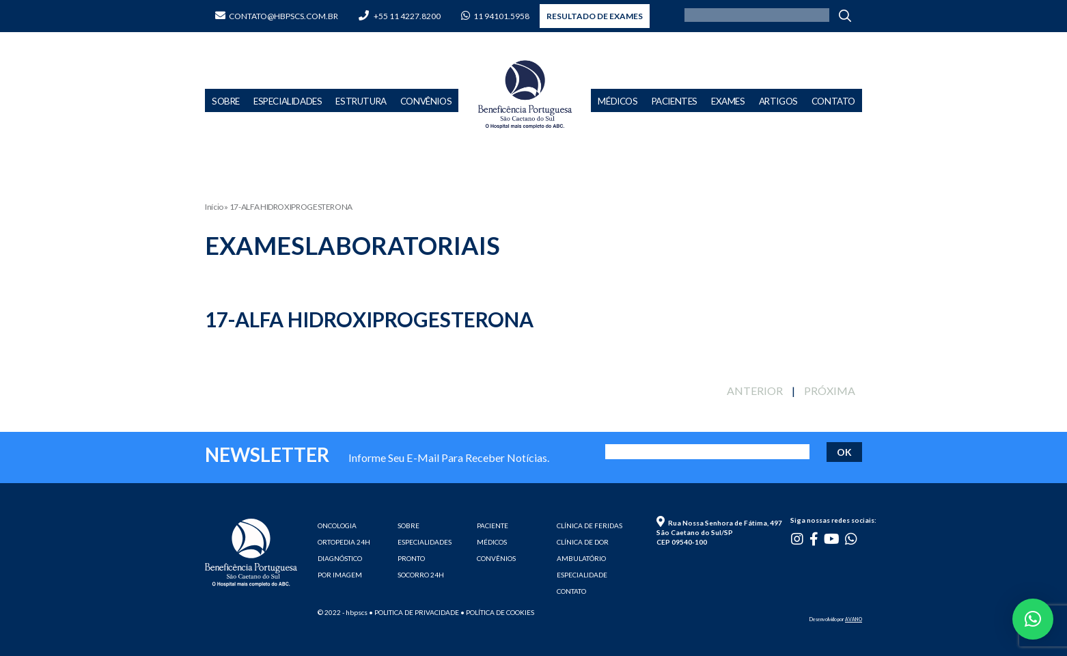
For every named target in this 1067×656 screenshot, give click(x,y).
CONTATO (571, 591)
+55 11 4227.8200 (400, 16)
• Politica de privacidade (414, 612)
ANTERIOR (755, 390)
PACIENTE (492, 525)
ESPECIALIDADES (425, 542)
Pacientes (674, 101)
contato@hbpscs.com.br (276, 16)
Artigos (778, 101)
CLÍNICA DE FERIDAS (589, 525)
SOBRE (408, 525)
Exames (728, 101)
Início (214, 207)
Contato (833, 101)
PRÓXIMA (829, 390)
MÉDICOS (492, 542)
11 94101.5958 (495, 16)
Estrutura (360, 101)
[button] (1032, 619)
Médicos (617, 101)
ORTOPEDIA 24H (344, 542)
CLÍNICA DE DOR (583, 542)
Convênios (426, 101)
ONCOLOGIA (337, 525)
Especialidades (287, 101)
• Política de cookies (497, 612)
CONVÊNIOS (496, 558)
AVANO (853, 619)
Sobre (226, 101)
